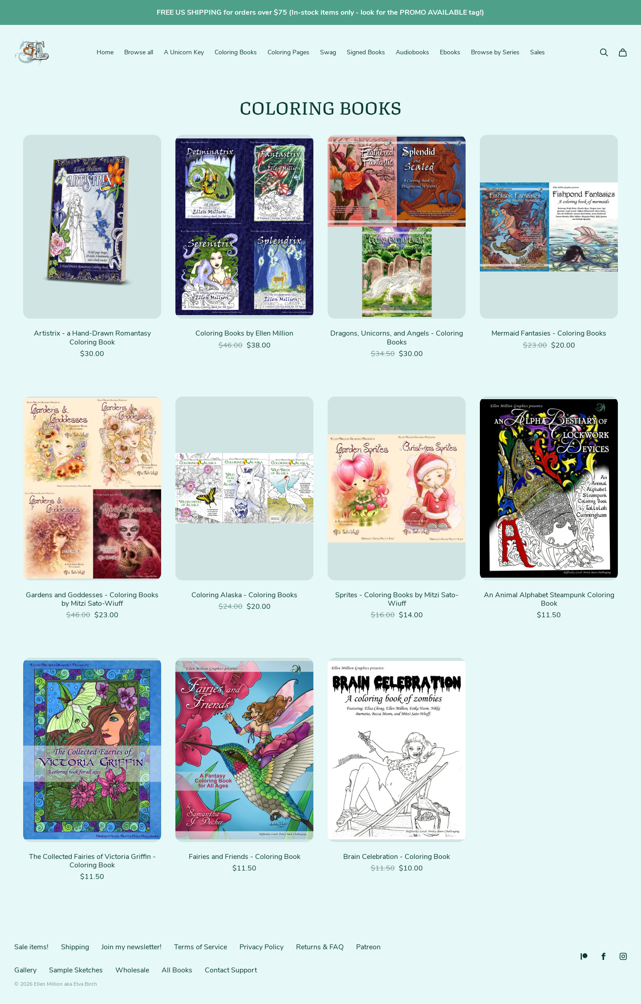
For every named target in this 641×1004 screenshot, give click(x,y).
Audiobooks (412, 52)
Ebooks (450, 52)
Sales (537, 52)
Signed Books (366, 52)
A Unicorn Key (184, 52)
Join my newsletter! (131, 947)
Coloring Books (236, 52)
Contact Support (231, 970)
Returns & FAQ (320, 947)
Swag (328, 52)
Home (105, 52)
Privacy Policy (261, 947)
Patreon (368, 947)
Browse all (138, 52)
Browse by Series (495, 52)
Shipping (75, 947)
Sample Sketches (76, 970)
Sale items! (31, 947)
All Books (177, 970)
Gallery (25, 970)
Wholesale (132, 970)
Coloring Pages (288, 52)
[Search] (604, 53)
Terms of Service (200, 947)
